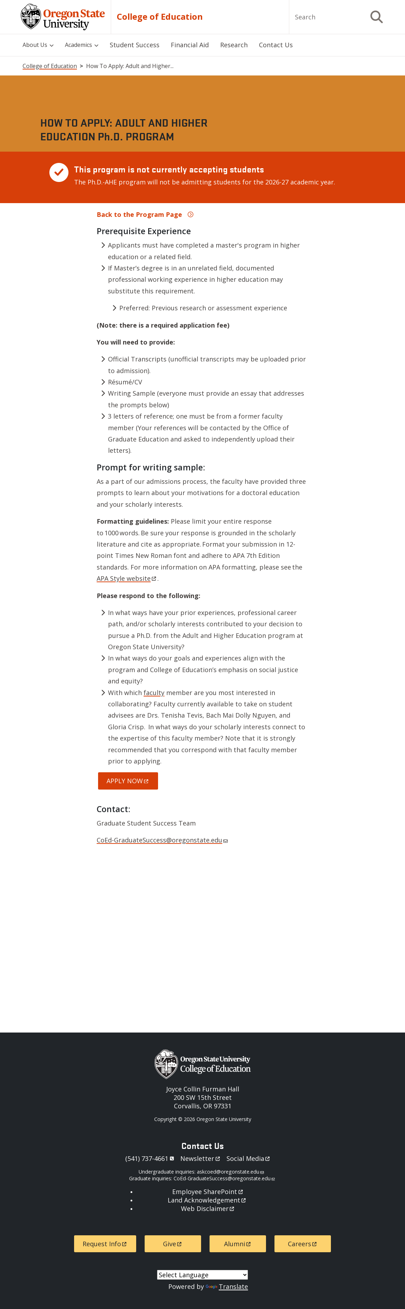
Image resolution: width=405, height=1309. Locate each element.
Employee (208, 1191)
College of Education (160, 17)
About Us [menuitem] (35, 45)
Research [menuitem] (234, 45)
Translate (227, 1286)
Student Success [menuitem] (134, 45)
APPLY (128, 780)
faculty (154, 692)
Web (208, 1208)
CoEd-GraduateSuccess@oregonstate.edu (162, 840)
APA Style (127, 578)
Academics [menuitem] (78, 45)
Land (207, 1200)
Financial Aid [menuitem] (190, 45)
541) (151, 1158)
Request (105, 1243)
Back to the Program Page (139, 214)
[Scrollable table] (202, 177)
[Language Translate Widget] (202, 1275)
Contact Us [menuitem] (276, 45)
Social (248, 1158)
